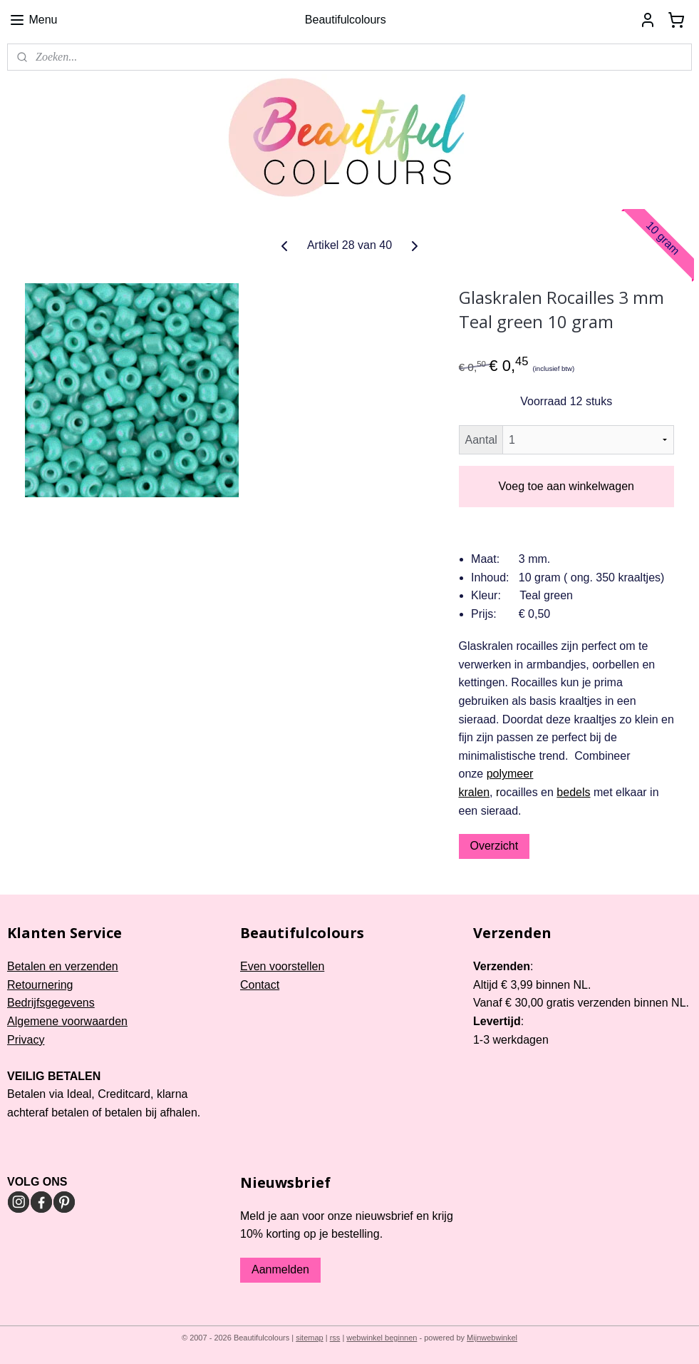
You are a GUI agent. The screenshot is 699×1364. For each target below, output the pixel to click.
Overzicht (494, 846)
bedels (573, 792)
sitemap (309, 1337)
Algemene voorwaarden (67, 1021)
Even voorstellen (282, 966)
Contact (259, 985)
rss (335, 1337)
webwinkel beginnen (381, 1337)
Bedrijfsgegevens (51, 1003)
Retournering (40, 985)
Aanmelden (280, 1269)
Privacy (25, 1040)
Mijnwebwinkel (492, 1337)
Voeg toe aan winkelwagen (566, 486)
